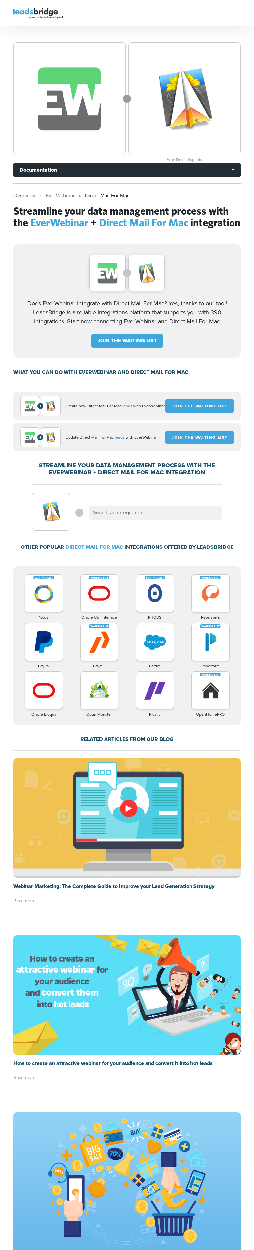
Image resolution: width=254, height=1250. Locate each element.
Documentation (38, 170)
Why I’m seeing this (184, 160)
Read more (24, 900)
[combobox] (155, 513)
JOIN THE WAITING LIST (127, 340)
